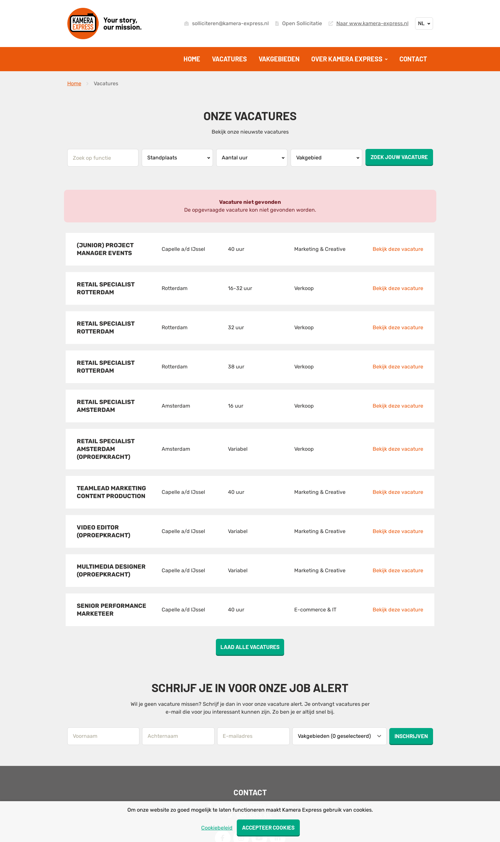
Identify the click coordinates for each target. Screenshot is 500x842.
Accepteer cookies (268, 827)
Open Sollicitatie (298, 23)
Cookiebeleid (216, 828)
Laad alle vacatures (250, 603)
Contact (413, 59)
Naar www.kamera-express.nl (369, 23)
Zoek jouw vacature (399, 157)
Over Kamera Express (347, 59)
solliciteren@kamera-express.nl (226, 23)
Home (192, 59)
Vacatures (229, 59)
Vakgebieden (279, 59)
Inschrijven (411, 692)
